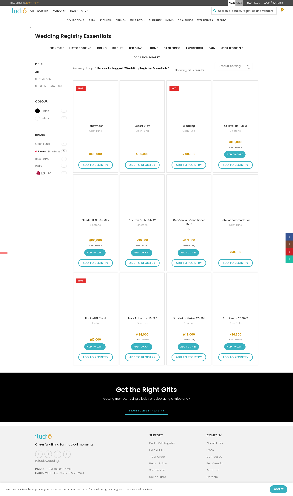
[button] (235, 152)
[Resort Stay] (142, 100)
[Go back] (30, 26)
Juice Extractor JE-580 (142, 316)
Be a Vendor (214, 461)
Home (77, 66)
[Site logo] (18, 11)
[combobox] (233, 64)
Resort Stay (142, 123)
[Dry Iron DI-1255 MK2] (142, 194)
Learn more (32, 2)
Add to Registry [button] (96, 162)
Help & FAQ (157, 447)
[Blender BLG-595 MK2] (95, 194)
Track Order (157, 454)
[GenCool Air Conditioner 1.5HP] (188, 194)
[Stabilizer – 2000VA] (235, 292)
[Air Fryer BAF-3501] (235, 100)
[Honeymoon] (95, 100)
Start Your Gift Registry (146, 408)
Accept (278, 489)
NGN (232, 3)
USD (239, 3)
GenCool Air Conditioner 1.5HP (188, 219)
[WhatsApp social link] (67, 452)
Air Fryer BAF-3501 (235, 123)
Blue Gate (235, 320)
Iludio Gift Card (95, 316)
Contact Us (214, 454)
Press (210, 447)
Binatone (235, 128)
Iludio (95, 320)
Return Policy (158, 461)
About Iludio (214, 441)
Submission (157, 468)
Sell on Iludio (157, 474)
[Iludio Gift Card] (95, 292)
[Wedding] (188, 100)
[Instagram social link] (48, 452)
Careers (212, 474)
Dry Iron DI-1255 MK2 (142, 218)
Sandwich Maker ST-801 (189, 316)
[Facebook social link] (39, 452)
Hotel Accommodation (235, 218)
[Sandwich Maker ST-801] (188, 292)
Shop (89, 66)
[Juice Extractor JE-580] (142, 292)
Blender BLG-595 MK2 (95, 218)
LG (189, 226)
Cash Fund (95, 128)
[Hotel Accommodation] (235, 194)
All (37, 69)
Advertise (213, 468)
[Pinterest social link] (57, 452)
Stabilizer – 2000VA (235, 316)
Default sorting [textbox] (229, 63)
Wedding (188, 123)
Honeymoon (95, 123)
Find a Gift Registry (162, 441)
